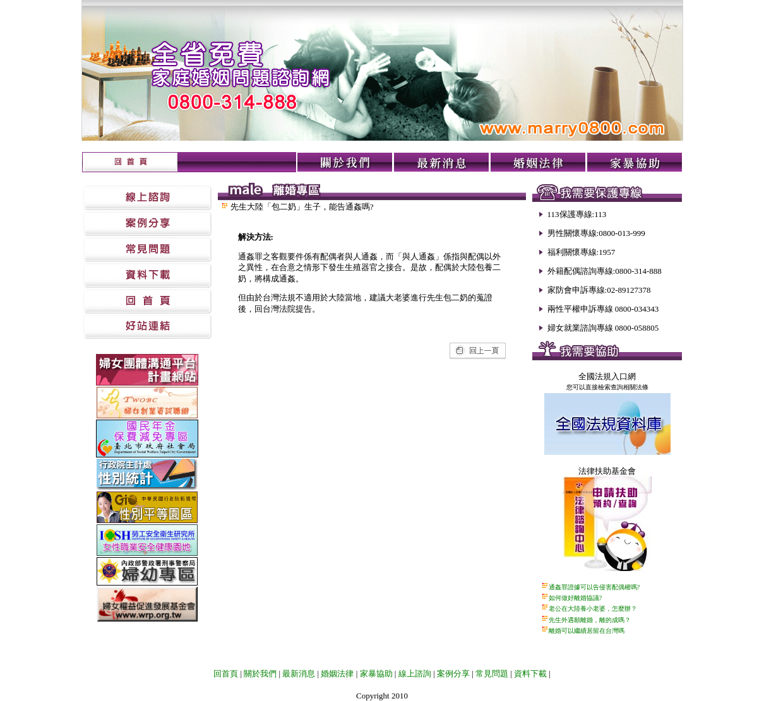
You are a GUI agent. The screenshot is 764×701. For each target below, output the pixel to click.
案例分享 (453, 673)
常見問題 (491, 673)
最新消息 (298, 673)
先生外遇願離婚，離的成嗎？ (590, 619)
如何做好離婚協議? (575, 597)
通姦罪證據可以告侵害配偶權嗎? (594, 587)
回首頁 (225, 673)
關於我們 (259, 673)
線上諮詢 (414, 673)
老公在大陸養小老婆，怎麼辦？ (593, 608)
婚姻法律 (337, 673)
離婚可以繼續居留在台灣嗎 (586, 630)
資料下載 (530, 673)
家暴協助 (376, 673)
